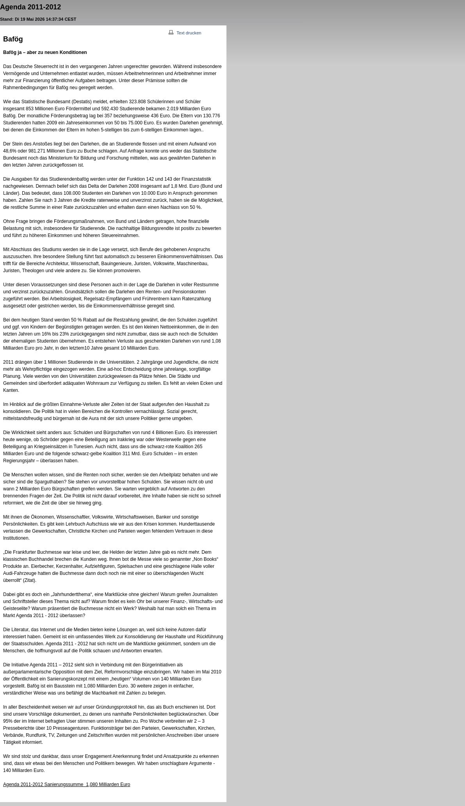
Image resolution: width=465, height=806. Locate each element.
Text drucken (185, 33)
